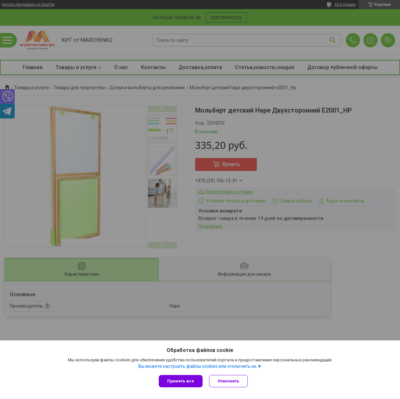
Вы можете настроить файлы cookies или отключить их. (197, 366)
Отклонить (228, 381)
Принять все (180, 381)
